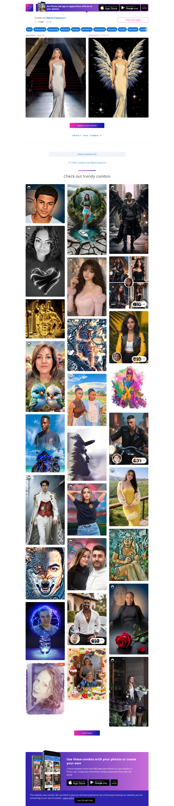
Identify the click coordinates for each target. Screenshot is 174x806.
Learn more (68, 798)
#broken (133, 29)
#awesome (40, 29)
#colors (144, 29)
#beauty (112, 29)
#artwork (86, 29)
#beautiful (99, 29)
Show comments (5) (87, 154)
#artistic (65, 29)
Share (133, 19)
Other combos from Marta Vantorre (87, 162)
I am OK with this (85, 800)
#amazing (53, 29)
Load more (87, 733)
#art (29, 29)
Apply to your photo (87, 125)
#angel (75, 29)
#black (122, 29)
